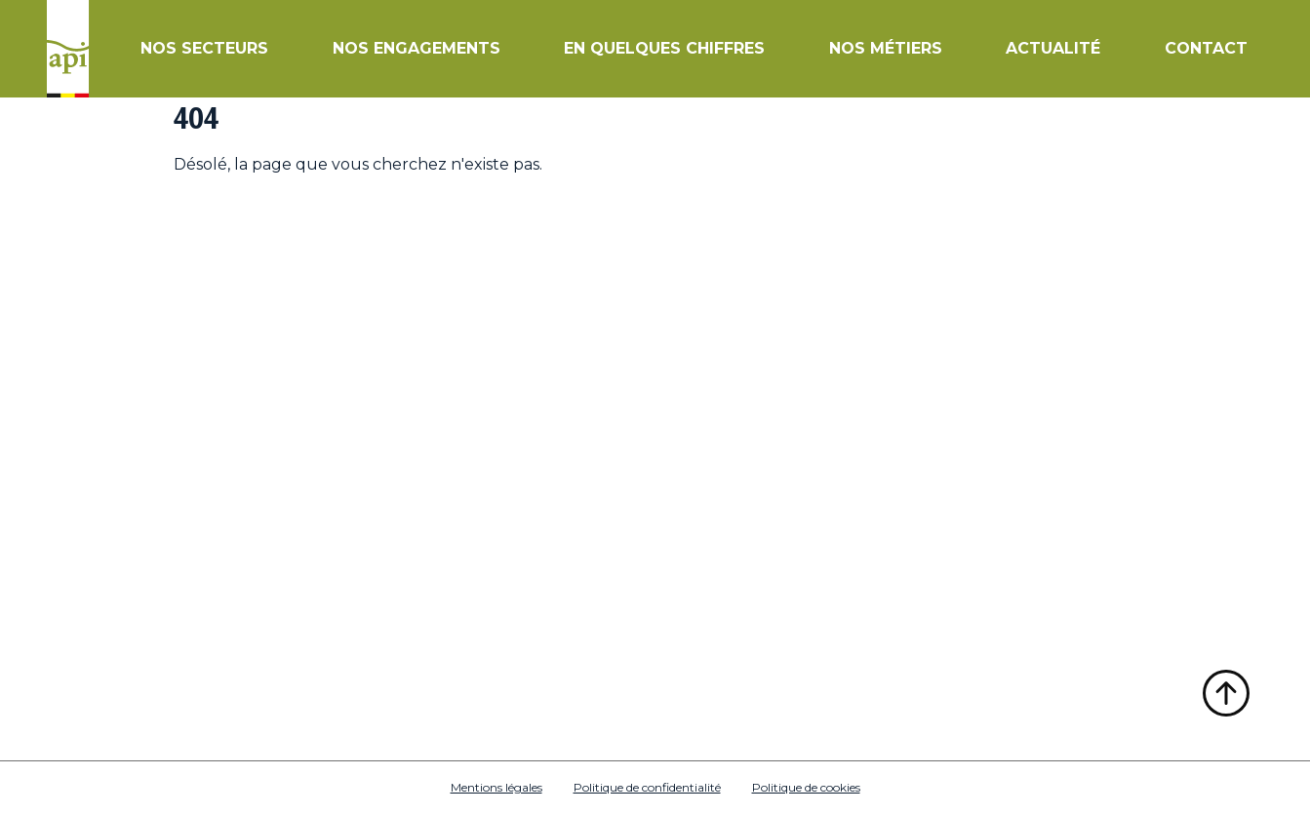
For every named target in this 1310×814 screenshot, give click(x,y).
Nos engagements (416, 48)
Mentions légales (496, 787)
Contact (1206, 48)
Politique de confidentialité (647, 787)
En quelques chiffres (664, 48)
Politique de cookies (806, 787)
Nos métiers (885, 48)
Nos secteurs (204, 48)
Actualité (1053, 48)
